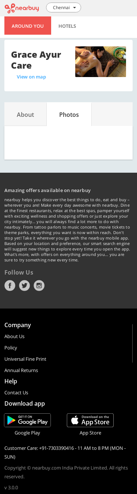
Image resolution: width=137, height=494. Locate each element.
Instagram (39, 285)
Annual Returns (21, 370)
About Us (14, 336)
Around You (28, 26)
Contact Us (16, 392)
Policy (10, 347)
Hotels (67, 26)
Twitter (24, 285)
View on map (31, 76)
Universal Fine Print (25, 359)
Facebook (9, 285)
